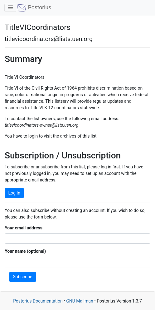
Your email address (23, 227)
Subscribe (22, 276)
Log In (14, 192)
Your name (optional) (25, 251)
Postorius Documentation (38, 300)
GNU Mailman (79, 300)
